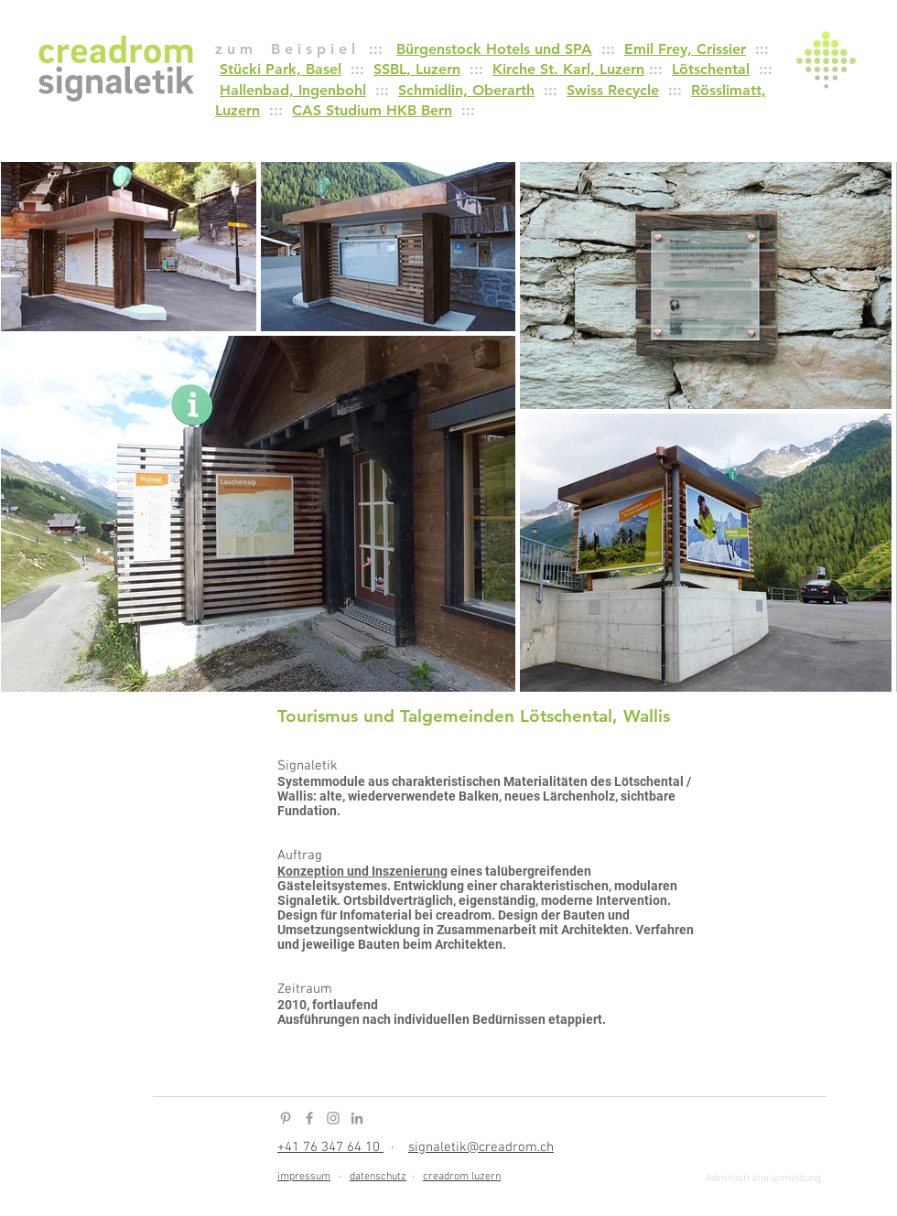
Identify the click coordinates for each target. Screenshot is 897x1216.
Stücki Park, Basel (280, 69)
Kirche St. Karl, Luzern (568, 69)
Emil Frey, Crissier (685, 49)
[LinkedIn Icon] (357, 1118)
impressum (303, 1176)
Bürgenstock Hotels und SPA (494, 49)
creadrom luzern (462, 1176)
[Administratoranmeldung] (763, 1179)
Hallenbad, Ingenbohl (293, 90)
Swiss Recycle (613, 90)
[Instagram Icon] (333, 1118)
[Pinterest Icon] (285, 1118)
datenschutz (378, 1176)
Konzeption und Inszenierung (362, 871)
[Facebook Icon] (309, 1118)
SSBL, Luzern (416, 69)
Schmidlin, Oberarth (466, 90)
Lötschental (711, 69)
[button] (826, 60)
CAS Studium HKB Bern (372, 110)
